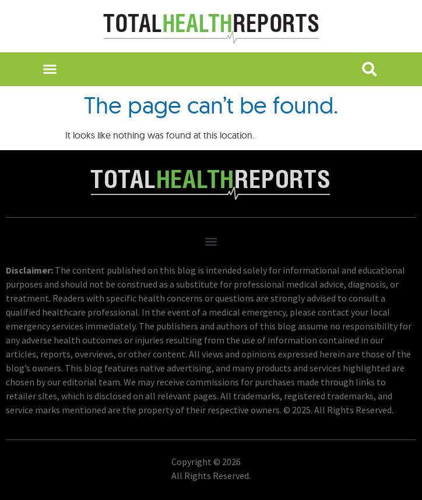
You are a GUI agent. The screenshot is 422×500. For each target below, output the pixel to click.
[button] (50, 69)
